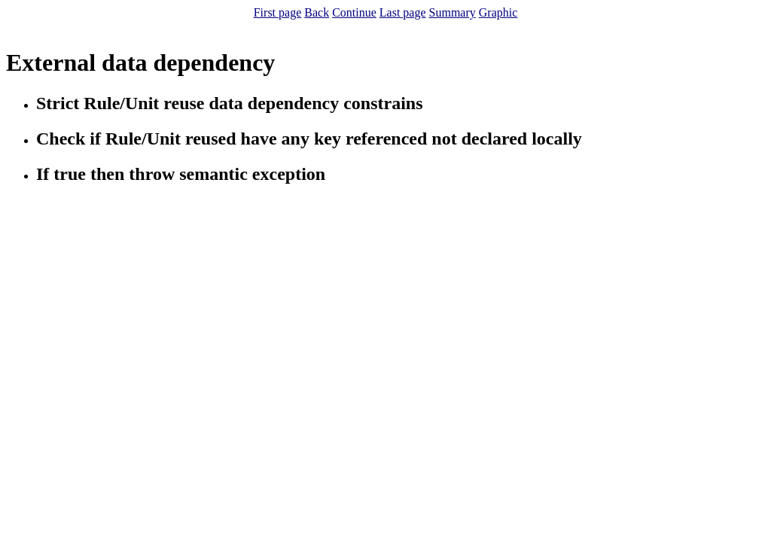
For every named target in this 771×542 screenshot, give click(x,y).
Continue (354, 12)
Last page (402, 12)
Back (316, 12)
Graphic (498, 12)
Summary (452, 12)
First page (278, 12)
